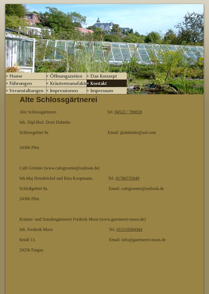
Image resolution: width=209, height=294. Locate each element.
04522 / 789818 (128, 112)
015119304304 (129, 229)
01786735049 (127, 178)
